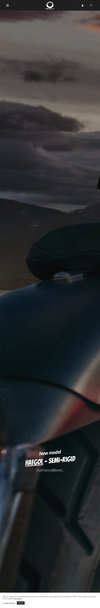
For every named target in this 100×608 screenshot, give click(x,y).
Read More (18, 598)
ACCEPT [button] (20, 603)
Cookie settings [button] (9, 603)
